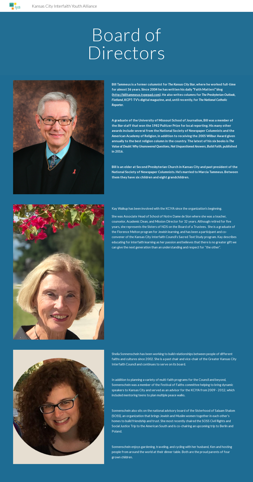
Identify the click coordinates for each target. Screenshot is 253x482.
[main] (126, 43)
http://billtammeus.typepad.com (136, 94)
